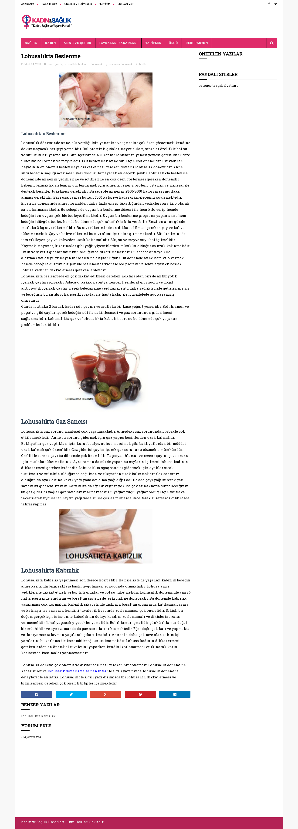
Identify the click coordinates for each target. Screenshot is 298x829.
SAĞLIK (31, 43)
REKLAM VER (126, 4)
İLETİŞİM (104, 4)
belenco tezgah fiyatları (218, 85)
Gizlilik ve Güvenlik (78, 4)
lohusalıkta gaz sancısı (105, 64)
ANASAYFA (27, 4)
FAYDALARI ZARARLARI (118, 43)
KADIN (50, 43)
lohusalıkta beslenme (77, 64)
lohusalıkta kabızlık (134, 64)
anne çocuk (55, 64)
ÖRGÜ (173, 43)
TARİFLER (153, 43)
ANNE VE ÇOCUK (77, 43)
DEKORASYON (197, 43)
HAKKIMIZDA (49, 4)
